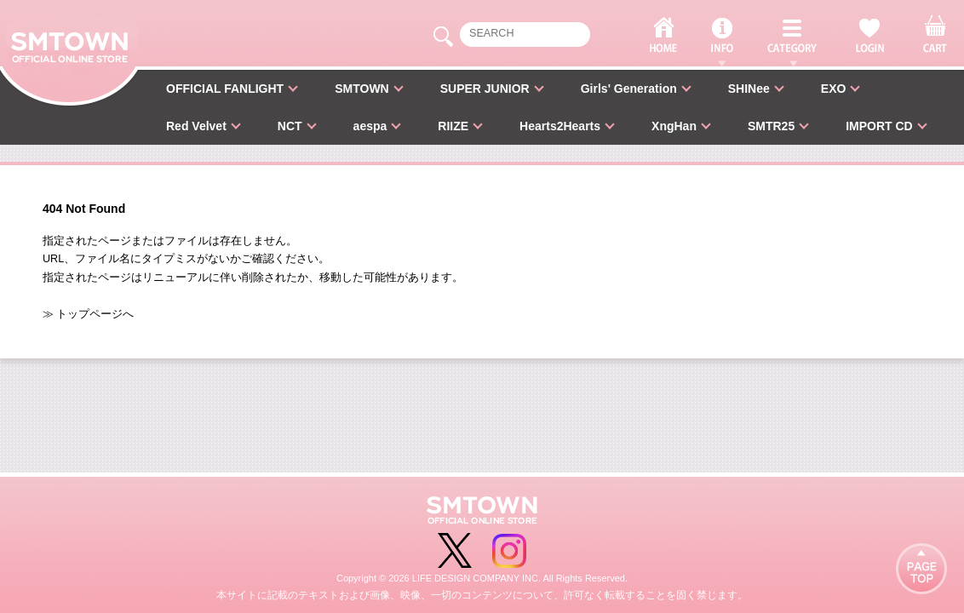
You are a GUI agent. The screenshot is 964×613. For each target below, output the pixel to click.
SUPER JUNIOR (485, 88)
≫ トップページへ (89, 314)
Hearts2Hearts (559, 126)
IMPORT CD (879, 126)
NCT (290, 126)
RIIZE (453, 126)
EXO (833, 88)
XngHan (674, 126)
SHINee (749, 88)
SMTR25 (771, 126)
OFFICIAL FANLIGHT (225, 88)
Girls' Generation (629, 88)
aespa (370, 126)
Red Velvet (196, 126)
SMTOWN (362, 88)
